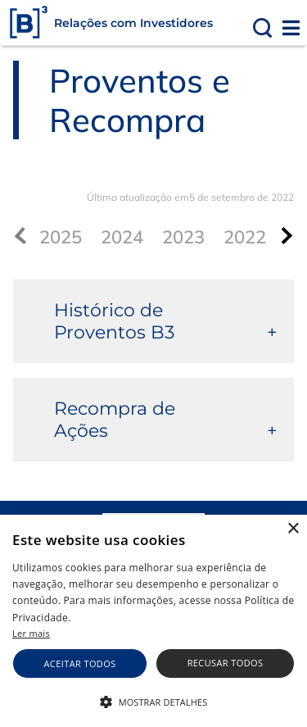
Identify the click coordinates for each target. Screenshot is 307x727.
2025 (60, 236)
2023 (183, 236)
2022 (244, 236)
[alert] (153, 621)
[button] (153, 700)
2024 (122, 236)
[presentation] (283, 235)
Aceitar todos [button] (80, 663)
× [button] (293, 529)
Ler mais (31, 633)
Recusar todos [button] (225, 663)
